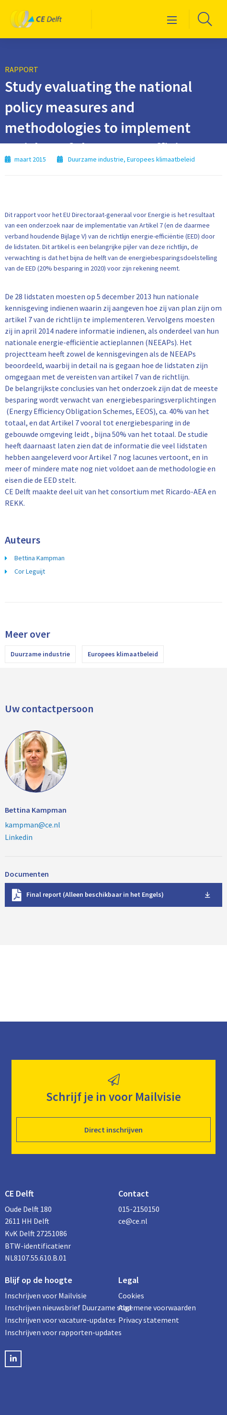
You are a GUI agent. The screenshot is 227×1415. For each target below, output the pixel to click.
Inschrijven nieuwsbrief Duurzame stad (57, 1307)
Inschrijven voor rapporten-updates (57, 1332)
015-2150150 (138, 1209)
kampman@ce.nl (32, 824)
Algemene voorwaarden (157, 1307)
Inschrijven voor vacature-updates (57, 1320)
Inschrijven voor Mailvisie (46, 1295)
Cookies (131, 1295)
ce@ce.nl (133, 1221)
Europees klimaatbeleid (123, 654)
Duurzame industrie (40, 654)
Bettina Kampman (39, 558)
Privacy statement (148, 1320)
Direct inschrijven (113, 1129)
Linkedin (19, 837)
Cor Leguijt (29, 571)
